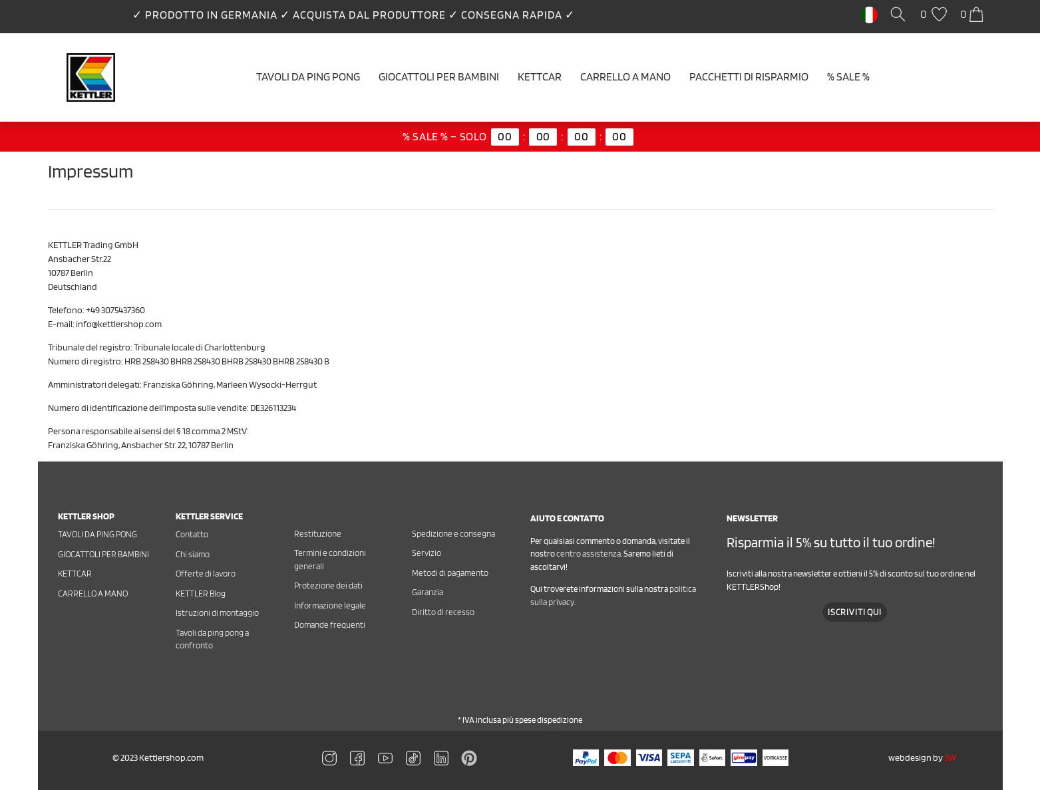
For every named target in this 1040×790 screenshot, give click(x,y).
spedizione (563, 720)
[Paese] (869, 14)
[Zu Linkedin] (469, 757)
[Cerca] (900, 15)
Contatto (192, 534)
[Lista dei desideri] (935, 15)
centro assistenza (588, 554)
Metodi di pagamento (450, 573)
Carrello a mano (625, 76)
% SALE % (848, 76)
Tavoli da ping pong (308, 76)
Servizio (426, 553)
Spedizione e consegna (453, 534)
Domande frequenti (329, 625)
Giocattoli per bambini (439, 76)
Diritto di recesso (443, 612)
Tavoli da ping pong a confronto (212, 639)
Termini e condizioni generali (330, 559)
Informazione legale (330, 605)
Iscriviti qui (855, 612)
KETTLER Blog (201, 593)
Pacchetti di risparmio (748, 76)
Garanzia (427, 592)
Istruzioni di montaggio (217, 613)
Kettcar (540, 76)
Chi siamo (193, 554)
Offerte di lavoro (206, 574)
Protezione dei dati (328, 586)
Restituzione (317, 534)
